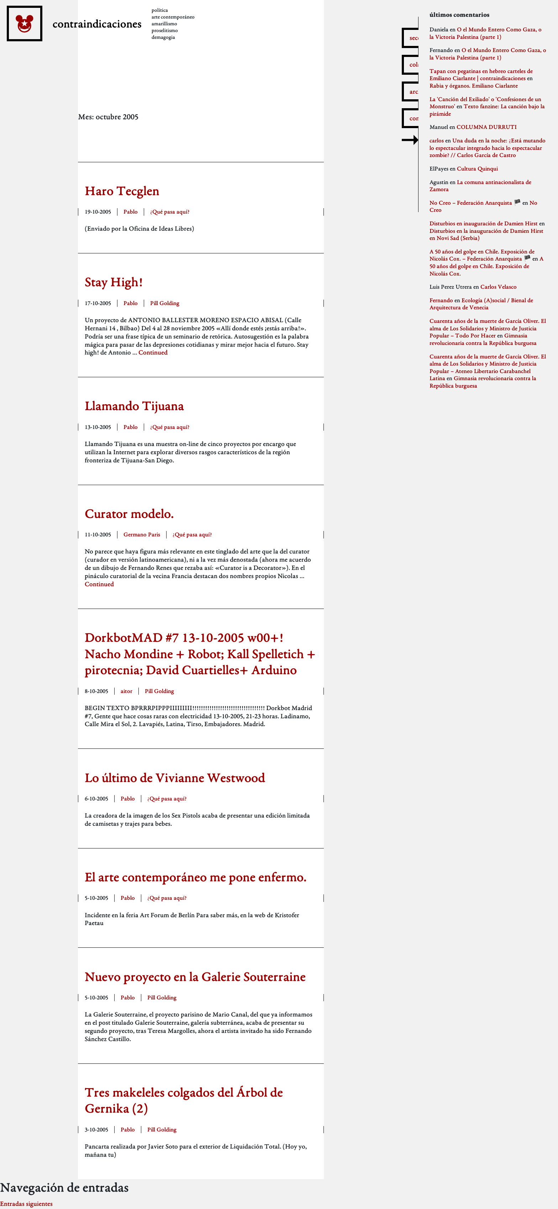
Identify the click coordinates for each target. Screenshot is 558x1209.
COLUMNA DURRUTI (487, 127)
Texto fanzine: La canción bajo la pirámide (487, 109)
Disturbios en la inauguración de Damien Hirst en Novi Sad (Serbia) (486, 234)
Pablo (130, 211)
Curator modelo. (129, 513)
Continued (153, 352)
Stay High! (114, 282)
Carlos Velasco (498, 286)
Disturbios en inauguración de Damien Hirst (484, 223)
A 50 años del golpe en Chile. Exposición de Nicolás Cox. (486, 266)
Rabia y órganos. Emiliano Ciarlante (474, 85)
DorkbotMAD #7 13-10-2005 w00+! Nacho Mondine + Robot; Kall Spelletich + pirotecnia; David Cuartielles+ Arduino (200, 653)
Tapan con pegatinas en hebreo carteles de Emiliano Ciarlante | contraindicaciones (481, 74)
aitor (126, 691)
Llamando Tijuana (134, 406)
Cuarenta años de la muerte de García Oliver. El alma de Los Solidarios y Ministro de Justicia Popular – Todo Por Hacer (488, 328)
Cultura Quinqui (477, 168)
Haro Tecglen (122, 191)
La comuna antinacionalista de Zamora (480, 185)
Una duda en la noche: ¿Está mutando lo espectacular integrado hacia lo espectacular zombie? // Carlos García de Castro (488, 148)
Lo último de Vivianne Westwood (175, 777)
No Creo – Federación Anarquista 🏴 (475, 202)
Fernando (441, 300)
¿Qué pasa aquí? (169, 211)
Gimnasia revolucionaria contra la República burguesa (483, 339)
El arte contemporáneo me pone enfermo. (195, 877)
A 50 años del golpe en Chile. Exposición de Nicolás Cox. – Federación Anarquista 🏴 (482, 255)
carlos (437, 140)
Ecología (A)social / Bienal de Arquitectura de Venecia (481, 303)
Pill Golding (164, 303)
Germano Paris (141, 534)
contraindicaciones (123, 35)
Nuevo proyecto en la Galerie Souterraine (195, 976)
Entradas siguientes (26, 1203)
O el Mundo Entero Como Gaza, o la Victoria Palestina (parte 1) (486, 33)
